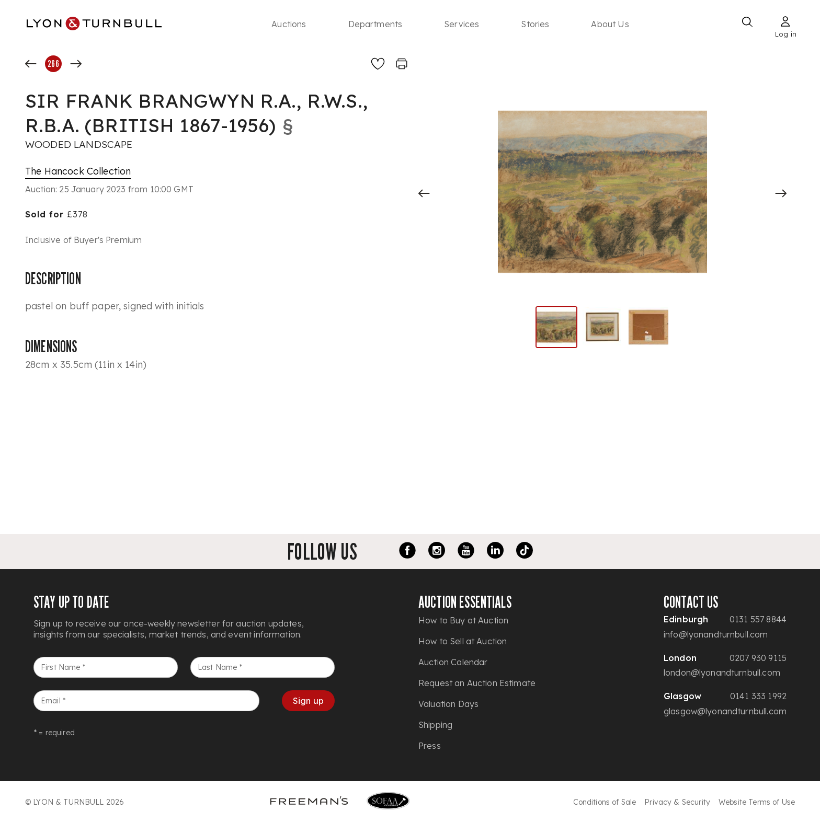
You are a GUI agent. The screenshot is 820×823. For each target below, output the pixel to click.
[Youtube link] (466, 552)
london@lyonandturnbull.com (722, 672)
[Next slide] (781, 193)
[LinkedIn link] (495, 552)
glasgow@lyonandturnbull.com (725, 711)
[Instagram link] (436, 552)
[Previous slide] (424, 193)
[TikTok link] (524, 552)
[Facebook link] (407, 552)
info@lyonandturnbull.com (716, 634)
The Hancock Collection (78, 171)
